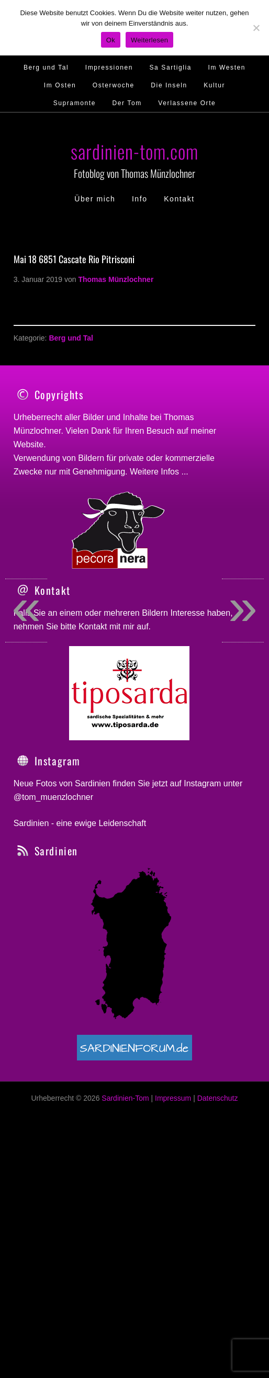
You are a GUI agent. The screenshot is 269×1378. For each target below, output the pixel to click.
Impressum (173, 1177)
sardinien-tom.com (134, 151)
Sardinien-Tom (125, 1177)
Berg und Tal (71, 338)
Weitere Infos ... (159, 471)
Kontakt (93, 706)
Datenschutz (217, 1177)
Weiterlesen (149, 40)
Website (29, 444)
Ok (110, 40)
